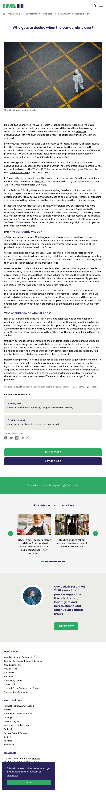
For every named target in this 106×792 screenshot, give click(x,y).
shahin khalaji (19, 110)
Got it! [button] (29, 782)
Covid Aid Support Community (20, 657)
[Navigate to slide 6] (63, 561)
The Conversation (37, 387)
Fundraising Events (13, 680)
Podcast (8, 729)
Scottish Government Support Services (23, 661)
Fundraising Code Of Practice (18, 713)
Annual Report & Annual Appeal (19, 706)
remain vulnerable (21, 157)
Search (7, 737)
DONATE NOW (66, 626)
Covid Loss (9, 672)
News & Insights (11, 721)
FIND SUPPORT (53, 452)
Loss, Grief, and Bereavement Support (22, 688)
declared (78, 125)
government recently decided (37, 178)
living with (40, 181)
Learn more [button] (12, 775)
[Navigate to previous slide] (10, 533)
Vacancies (9, 744)
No (75, 485)
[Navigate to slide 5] (59, 561)
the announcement (41, 190)
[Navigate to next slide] (95, 533)
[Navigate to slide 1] (42, 561)
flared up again (74, 169)
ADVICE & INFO (53, 461)
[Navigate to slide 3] (51, 561)
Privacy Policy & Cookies (15, 733)
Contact (8, 709)
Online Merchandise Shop (17, 725)
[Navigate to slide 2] (46, 561)
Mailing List (9, 717)
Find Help (8, 676)
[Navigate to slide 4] (55, 561)
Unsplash (34, 110)
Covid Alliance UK (12, 665)
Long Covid (9, 684)
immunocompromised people (67, 153)
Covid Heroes (10, 668)
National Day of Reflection (16, 692)
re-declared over (19, 172)
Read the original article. (86, 387)
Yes (66, 485)
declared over (16, 169)
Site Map (8, 740)
